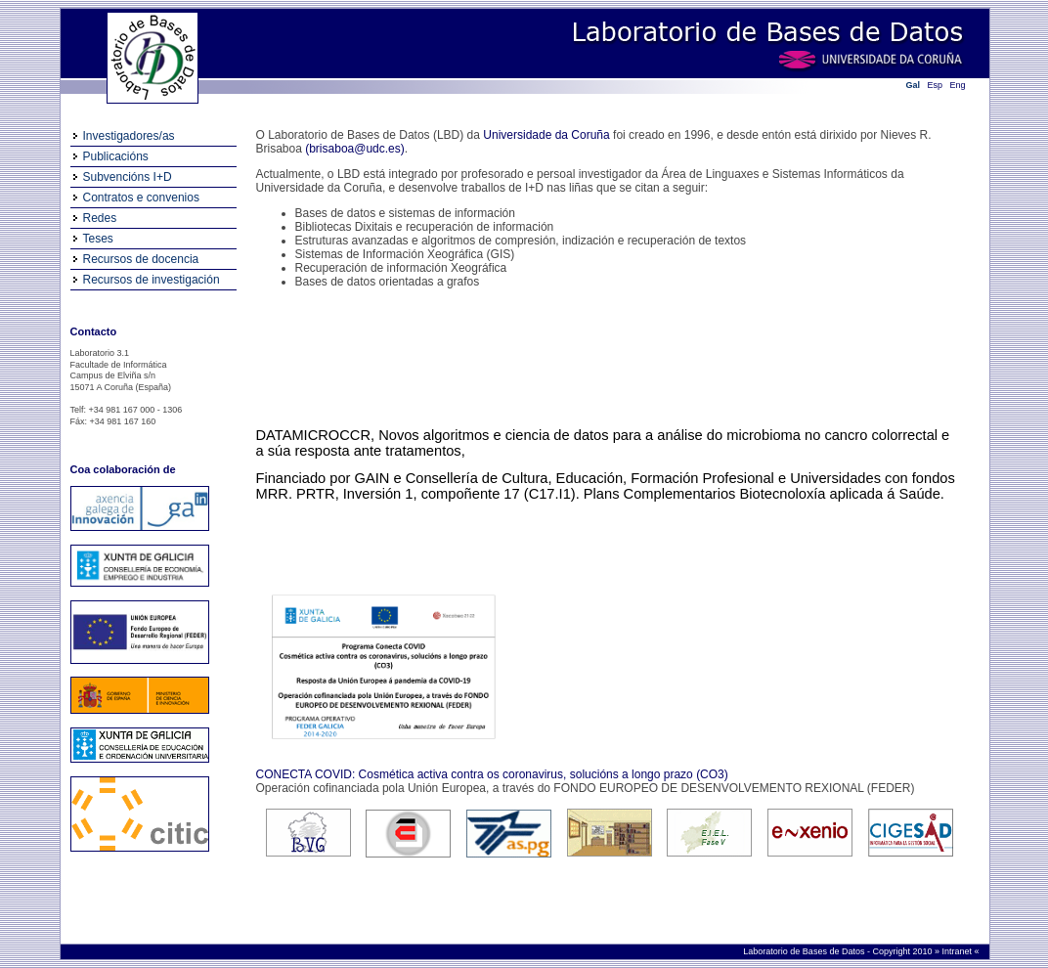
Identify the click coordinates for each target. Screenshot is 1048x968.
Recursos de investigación (151, 279)
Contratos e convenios (141, 197)
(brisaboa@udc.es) (355, 148)
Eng (958, 85)
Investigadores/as (129, 136)
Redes (100, 218)
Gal (913, 85)
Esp (935, 85)
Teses (98, 238)
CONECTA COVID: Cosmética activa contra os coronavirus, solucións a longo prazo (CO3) (492, 774)
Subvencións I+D (127, 177)
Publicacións (116, 156)
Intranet (957, 951)
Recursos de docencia (141, 259)
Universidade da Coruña (546, 135)
